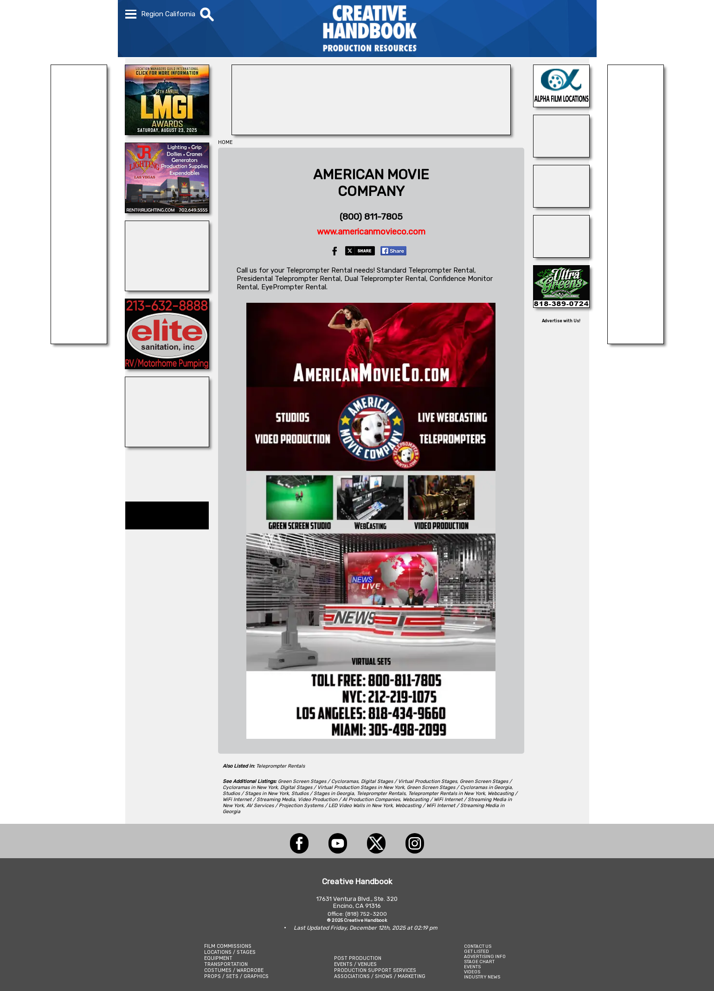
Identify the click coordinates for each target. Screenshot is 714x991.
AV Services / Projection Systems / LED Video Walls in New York (319, 805)
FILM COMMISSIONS (227, 946)
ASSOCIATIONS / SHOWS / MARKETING (379, 976)
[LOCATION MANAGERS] (167, 132)
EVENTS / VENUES (355, 964)
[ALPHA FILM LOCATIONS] (561, 104)
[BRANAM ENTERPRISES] (635, 341)
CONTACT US (477, 946)
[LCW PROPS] (371, 132)
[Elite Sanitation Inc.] (167, 366)
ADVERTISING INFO (485, 956)
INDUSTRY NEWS (482, 976)
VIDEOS (472, 971)
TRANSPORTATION (226, 964)
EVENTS (472, 966)
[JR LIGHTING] (167, 210)
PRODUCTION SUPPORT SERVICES (375, 970)
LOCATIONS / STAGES (230, 952)
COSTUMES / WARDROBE (234, 970)
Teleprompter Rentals (280, 766)
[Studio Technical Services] (561, 255)
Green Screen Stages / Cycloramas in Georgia (459, 787)
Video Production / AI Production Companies (349, 799)
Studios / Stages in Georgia (322, 793)
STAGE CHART (479, 961)
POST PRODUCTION (357, 958)
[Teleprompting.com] (561, 154)
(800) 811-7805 (371, 216)
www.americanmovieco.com (371, 232)
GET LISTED (476, 951)
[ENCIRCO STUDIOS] (167, 288)
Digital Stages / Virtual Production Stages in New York (342, 787)
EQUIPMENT (218, 958)
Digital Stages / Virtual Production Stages (409, 781)
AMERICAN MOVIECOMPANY (371, 183)
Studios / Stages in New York (256, 793)
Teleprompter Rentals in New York (446, 793)
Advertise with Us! (561, 321)
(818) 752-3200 (366, 914)
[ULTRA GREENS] (561, 305)
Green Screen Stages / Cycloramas (318, 781)
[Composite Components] (167, 444)
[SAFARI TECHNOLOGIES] (561, 205)
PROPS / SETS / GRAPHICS (236, 976)
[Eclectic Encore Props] (79, 341)
